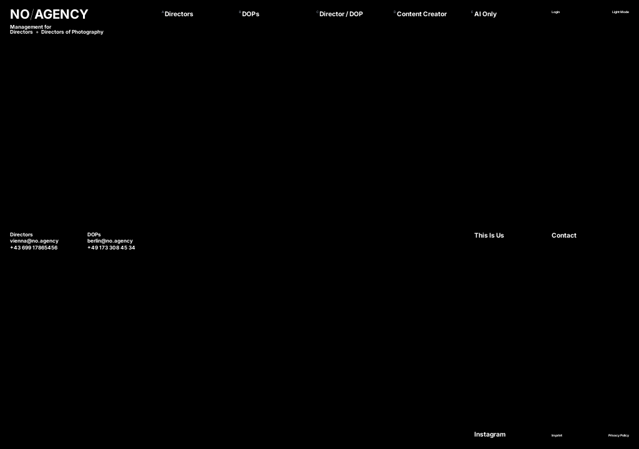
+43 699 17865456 (33, 247)
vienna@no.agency (34, 241)
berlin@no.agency (110, 241)
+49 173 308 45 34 (111, 247)
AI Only (485, 13)
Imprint (557, 435)
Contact (564, 235)
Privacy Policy (618, 435)
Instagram (489, 434)
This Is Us (489, 235)
